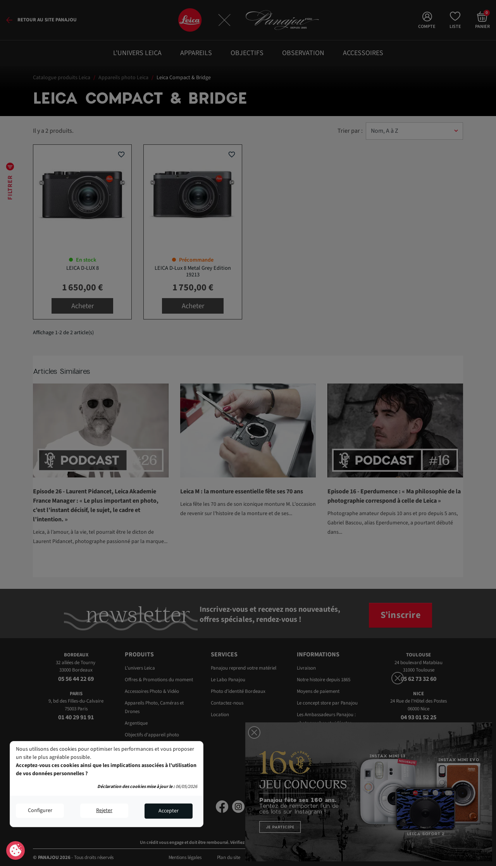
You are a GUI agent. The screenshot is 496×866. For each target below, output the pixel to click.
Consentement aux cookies (16, 850)
